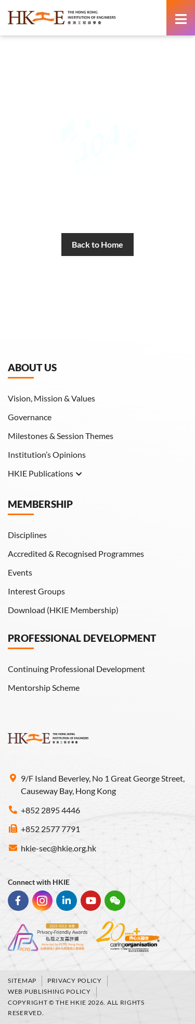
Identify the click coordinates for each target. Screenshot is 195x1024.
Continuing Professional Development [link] (76, 669)
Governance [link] (29, 417)
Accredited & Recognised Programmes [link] (76, 553)
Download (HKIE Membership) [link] (63, 610)
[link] (84, 18)
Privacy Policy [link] (74, 980)
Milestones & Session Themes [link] (60, 436)
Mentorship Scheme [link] (44, 687)
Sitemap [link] (22, 980)
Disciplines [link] (27, 535)
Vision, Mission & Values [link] (51, 398)
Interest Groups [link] (36, 591)
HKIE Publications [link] (45, 473)
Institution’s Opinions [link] (47, 454)
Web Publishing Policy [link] (49, 991)
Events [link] (20, 572)
